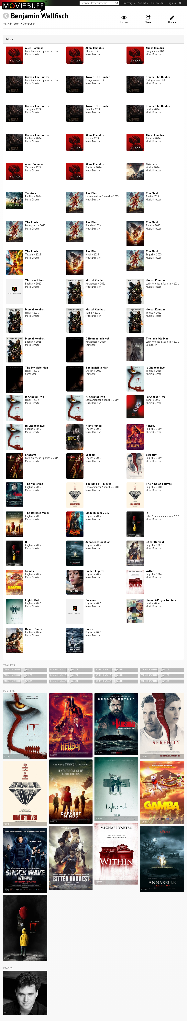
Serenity (151, 455)
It (147, 513)
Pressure (90, 600)
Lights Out (32, 600)
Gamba (29, 571)
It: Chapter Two (95, 396)
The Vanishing (34, 484)
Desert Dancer (34, 629)
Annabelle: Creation (97, 542)
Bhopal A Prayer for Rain (161, 600)
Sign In (172, 3)
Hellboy (150, 425)
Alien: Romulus (34, 48)
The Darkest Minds (37, 513)
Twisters (151, 164)
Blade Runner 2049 (97, 513)
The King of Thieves (98, 484)
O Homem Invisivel (97, 338)
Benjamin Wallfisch (39, 15)
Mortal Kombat (95, 280)
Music (10, 39)
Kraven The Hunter (37, 77)
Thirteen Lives (34, 280)
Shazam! (30, 455)
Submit (143, 3)
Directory (128, 3)
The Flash (91, 193)
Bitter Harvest (155, 542)
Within (150, 571)
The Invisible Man (157, 338)
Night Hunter (93, 425)
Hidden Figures (94, 571)
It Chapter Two (155, 367)
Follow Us (158, 3)
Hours (89, 629)
